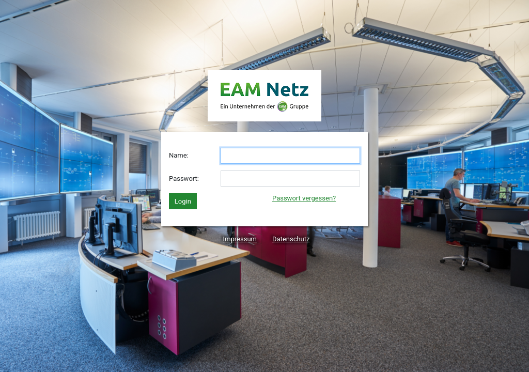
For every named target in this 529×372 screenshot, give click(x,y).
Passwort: (184, 178)
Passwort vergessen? (304, 198)
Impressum (240, 239)
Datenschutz (290, 239)
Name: (179, 155)
